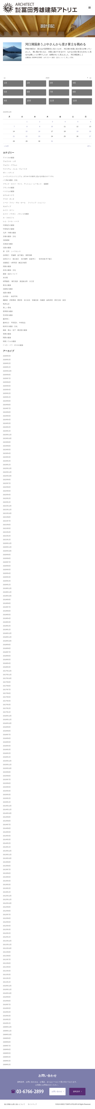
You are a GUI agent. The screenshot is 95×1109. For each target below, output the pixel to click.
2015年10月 (7, 768)
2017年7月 (7, 689)
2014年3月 (7, 839)
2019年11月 (7, 592)
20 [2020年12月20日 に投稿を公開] (90, 131)
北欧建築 (6, 240)
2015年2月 (7, 798)
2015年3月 (7, 795)
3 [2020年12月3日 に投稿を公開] (52, 122)
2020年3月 (7, 577)
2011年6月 (7, 963)
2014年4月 (7, 836)
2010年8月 (7, 1001)
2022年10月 (7, 476)
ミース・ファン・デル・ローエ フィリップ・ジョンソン (24, 203)
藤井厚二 (6, 319)
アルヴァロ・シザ (9, 161)
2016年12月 (7, 716)
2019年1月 (7, 629)
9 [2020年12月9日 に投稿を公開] (39, 126)
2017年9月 (7, 682)
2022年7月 (7, 483)
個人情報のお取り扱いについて (14, 1104)
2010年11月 (7, 989)
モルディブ (7, 206)
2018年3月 (7, 667)
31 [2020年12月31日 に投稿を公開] (52, 141)
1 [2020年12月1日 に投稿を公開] (26, 122)
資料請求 (76, 1091)
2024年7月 (7, 408)
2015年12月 (7, 761)
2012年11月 (7, 899)
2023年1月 (7, 465)
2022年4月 (7, 495)
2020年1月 (7, 585)
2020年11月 (7, 547)
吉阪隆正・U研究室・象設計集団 (15, 263)
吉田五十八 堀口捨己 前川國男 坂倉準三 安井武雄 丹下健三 (27, 259)
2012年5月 (7, 922)
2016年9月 (7, 727)
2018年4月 (7, 663)
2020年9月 (7, 555)
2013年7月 (7, 869)
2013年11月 (7, 854)
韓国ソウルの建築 (9, 341)
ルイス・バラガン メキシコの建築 (16, 214)
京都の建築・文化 (9, 236)
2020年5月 (7, 569)
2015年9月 (7, 772)
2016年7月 (7, 735)
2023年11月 (7, 435)
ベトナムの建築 (8, 191)
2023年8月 (7, 446)
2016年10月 (7, 723)
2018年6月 (7, 656)
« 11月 (6, 146)
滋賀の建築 (7, 293)
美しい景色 (69, 57)
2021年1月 (7, 539)
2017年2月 (7, 708)
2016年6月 (7, 738)
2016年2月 (7, 753)
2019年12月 (7, 588)
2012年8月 (7, 911)
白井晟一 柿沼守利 (10, 296)
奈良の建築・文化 (9, 270)
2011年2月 (7, 978)
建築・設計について (58, 57)
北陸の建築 (7, 248)
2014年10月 (7, 813)
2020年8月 (7, 558)
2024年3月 (7, 423)
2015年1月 (7, 802)
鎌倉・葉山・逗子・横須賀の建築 (15, 330)
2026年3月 (7, 360)
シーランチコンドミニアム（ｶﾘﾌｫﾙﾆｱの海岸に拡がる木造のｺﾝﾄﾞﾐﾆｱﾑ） (29, 176)
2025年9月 (7, 375)
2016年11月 (7, 719)
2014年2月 (7, 843)
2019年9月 (7, 599)
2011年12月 (7, 941)
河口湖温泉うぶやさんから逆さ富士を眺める (55, 44)
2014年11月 (7, 809)
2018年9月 (7, 645)
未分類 (5, 278)
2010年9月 (7, 997)
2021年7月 (7, 521)
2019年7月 (7, 607)
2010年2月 (7, 1019)
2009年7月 (7, 1046)
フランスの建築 (8, 188)
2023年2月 (7, 461)
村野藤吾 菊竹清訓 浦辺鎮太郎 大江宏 (18, 281)
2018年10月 (7, 641)
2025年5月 (7, 386)
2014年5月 (7, 832)
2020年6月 (7, 566)
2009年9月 (7, 1038)
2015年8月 (7, 776)
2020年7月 (7, 562)
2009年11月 (7, 1031)
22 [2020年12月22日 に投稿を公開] (26, 136)
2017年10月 (7, 678)
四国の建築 (7, 266)
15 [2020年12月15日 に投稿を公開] (26, 131)
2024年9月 (7, 401)
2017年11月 (7, 675)
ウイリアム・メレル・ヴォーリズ (15, 169)
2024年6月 (7, 412)
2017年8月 (7, 686)
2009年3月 (7, 1061)
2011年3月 (7, 974)
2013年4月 (7, 881)
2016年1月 (7, 757)
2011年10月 (7, 948)
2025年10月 (7, 371)
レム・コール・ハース (11, 221)
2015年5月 (7, 787)
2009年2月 (7, 1064)
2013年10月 (7, 858)
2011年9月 (7, 952)
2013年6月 (7, 873)
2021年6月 (7, 525)
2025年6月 (7, 382)
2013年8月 (7, 866)
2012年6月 (7, 918)
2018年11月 (7, 637)
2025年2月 (7, 393)
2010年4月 (7, 1012)
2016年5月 (7, 742)
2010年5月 (7, 1008)
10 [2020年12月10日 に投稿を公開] (52, 126)
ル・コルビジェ (8, 218)
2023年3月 (7, 457)
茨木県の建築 (8, 315)
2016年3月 (7, 749)
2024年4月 (7, 420)
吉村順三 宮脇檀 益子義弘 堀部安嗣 (17, 255)
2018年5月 (7, 659)
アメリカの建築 (8, 158)
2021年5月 (7, 528)
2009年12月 (7, 1027)
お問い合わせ (57, 1091)
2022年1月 (7, 502)
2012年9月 (7, 907)
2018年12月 (7, 633)
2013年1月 (7, 892)
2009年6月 (7, 1049)
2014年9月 (7, 817)
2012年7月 (7, 914)
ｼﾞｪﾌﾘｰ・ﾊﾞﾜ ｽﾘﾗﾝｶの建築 (13, 345)
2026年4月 (7, 356)
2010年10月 (7, 993)
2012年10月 (7, 903)
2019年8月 (7, 603)
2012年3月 (7, 929)
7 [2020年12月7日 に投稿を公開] (14, 126)
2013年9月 (7, 862)
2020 (47, 78)
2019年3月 (7, 622)
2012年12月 (7, 896)
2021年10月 (7, 513)
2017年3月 (7, 705)
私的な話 (6, 304)
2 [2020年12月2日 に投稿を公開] (39, 122)
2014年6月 (7, 828)
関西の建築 (7, 338)
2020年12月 (7, 543)
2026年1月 (7, 367)
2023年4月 (7, 453)
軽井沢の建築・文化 (10, 326)
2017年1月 (7, 712)
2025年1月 (7, 397)
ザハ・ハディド (8, 173)
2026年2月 (7, 363)
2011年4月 (7, 971)
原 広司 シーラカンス (12, 251)
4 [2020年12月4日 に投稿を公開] (65, 122)
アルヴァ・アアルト (10, 165)
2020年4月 (7, 573)
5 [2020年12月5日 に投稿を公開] (77, 122)
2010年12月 (7, 986)
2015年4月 (7, 791)
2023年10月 (7, 438)
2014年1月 (7, 847)
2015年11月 (7, 765)
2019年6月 (7, 611)
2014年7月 (7, 824)
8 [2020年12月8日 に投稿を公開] (26, 126)
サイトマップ (32, 1104)
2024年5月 (7, 416)
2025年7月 (7, 378)
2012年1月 (7, 937)
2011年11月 (7, 944)
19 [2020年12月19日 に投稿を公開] (77, 131)
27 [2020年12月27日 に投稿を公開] (90, 136)
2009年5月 (7, 1053)
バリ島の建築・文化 (10, 180)
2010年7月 (7, 1004)
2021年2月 (7, 536)
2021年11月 (7, 510)
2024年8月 (7, 405)
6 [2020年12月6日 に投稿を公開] (90, 122)
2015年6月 (7, 783)
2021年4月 (7, 532)
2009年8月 (7, 1042)
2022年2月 (7, 498)
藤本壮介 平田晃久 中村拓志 (14, 323)
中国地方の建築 (8, 225)
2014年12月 (7, 806)
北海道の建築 (8, 244)
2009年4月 (7, 1057)
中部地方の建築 (8, 229)
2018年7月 (7, 652)
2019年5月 (7, 615)
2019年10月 (7, 596)
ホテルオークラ (8, 195)
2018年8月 (7, 648)
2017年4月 (7, 701)
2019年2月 (7, 626)
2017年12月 (7, 671)
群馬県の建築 (8, 311)
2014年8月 (7, 821)
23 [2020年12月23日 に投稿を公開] (39, 136)
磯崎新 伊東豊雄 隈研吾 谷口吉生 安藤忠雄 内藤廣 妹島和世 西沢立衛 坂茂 (34, 300)
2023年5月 (7, 450)
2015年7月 (7, 779)
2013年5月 (7, 877)
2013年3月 (7, 884)
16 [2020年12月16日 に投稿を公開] (39, 131)
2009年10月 (7, 1034)
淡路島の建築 (8, 289)
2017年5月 (7, 697)
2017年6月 (7, 693)
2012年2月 (7, 933)
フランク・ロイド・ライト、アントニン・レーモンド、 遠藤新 (25, 184)
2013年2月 (7, 888)
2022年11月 (7, 472)
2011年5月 (7, 967)
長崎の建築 (7, 334)
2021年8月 (7, 517)
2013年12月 (7, 851)
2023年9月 (7, 442)
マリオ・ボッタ (8, 199)
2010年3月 (7, 1016)
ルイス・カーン (8, 210)
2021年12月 (7, 506)
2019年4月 (7, 618)
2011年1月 (7, 982)
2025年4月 (7, 390)
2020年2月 (7, 581)
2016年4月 (7, 746)
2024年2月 (7, 427)
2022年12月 (7, 468)
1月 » (89, 146)
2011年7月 (7, 959)
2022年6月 (7, 487)
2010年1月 (7, 1023)
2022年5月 (7, 491)
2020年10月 (7, 551)
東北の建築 (7, 285)
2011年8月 (7, 956)
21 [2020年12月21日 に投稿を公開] (14, 136)
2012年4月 (7, 926)
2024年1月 (7, 431)
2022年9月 (7, 480)
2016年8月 (7, 731)
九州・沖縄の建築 (9, 233)
